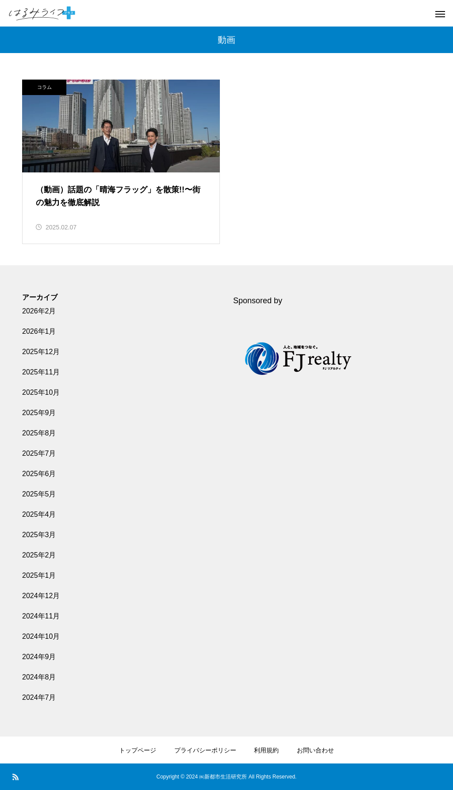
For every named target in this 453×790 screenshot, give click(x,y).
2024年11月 (41, 616)
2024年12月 (41, 595)
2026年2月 (39, 311)
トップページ (137, 750)
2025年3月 (39, 534)
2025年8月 (39, 433)
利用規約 (266, 750)
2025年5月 (39, 494)
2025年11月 (41, 372)
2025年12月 (41, 351)
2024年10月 (41, 636)
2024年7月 (39, 697)
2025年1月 (39, 575)
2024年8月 (39, 677)
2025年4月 (39, 514)
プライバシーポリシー (205, 750)
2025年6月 (39, 473)
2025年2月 (39, 555)
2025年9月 (39, 412)
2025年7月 (39, 453)
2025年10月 (41, 392)
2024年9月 (39, 656)
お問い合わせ (315, 750)
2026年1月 (39, 331)
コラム (44, 87)
